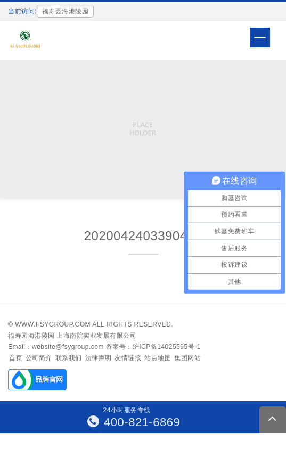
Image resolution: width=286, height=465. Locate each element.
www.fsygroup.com (53, 324)
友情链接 (128, 358)
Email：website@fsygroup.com (56, 346)
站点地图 (157, 358)
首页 (15, 358)
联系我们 (68, 358)
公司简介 (39, 358)
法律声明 (98, 358)
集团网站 (187, 358)
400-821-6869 (134, 422)
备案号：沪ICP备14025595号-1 (153, 346)
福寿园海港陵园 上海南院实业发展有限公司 (72, 335)
